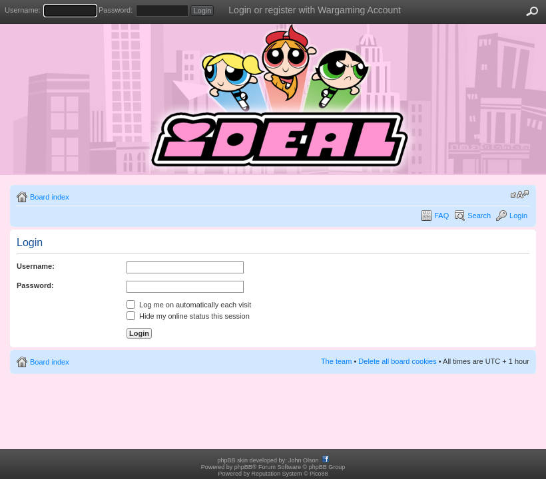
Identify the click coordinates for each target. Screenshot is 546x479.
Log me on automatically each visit (189, 305)
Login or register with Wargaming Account (314, 10)
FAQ (441, 216)
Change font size (519, 194)
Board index (49, 197)
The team (336, 361)
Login (518, 216)
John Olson (303, 460)
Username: (23, 10)
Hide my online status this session (188, 316)
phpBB (243, 467)
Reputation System (276, 473)
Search (479, 216)
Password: (116, 10)
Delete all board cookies (397, 361)
